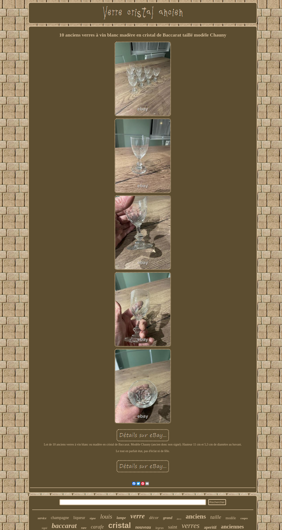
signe (93, 518)
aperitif (210, 527)
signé (44, 528)
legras (159, 528)
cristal (119, 525)
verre (137, 516)
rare (83, 528)
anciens (196, 516)
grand (167, 518)
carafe (97, 527)
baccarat (64, 526)
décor (154, 517)
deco (179, 518)
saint (172, 527)
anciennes (232, 527)
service (42, 518)
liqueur (79, 517)
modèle (231, 518)
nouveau (143, 527)
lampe (121, 518)
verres (190, 526)
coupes (244, 518)
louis (106, 516)
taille (215, 517)
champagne (60, 517)
